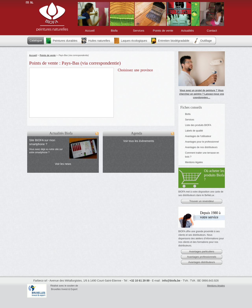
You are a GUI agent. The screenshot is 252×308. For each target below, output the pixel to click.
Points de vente (163, 30)
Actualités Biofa (60, 133)
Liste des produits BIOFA (198, 125)
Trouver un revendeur (201, 201)
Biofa (114, 30)
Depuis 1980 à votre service (210, 215)
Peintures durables (61, 41)
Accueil (89, 30)
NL (31, 2)
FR (27, 2)
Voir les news (63, 163)
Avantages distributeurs (201, 262)
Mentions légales (194, 162)
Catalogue (36, 40)
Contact (212, 30)
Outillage (202, 41)
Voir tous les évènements (138, 141)
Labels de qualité (194, 130)
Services (138, 30)
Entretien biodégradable (170, 41)
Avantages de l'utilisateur (198, 136)
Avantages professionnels (201, 256)
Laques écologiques (130, 41)
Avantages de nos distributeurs (201, 147)
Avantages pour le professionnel (202, 141)
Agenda (136, 133)
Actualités (187, 30)
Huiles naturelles (95, 41)
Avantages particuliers (201, 251)
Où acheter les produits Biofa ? (214, 175)
